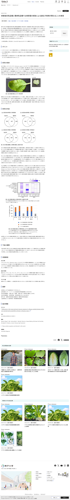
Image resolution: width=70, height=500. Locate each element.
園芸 (10, 21)
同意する (64, 497)
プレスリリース (15, 5)
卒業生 (37, 476)
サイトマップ (43, 494)
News (33, 1)
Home (29, 1)
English (65, 11)
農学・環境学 (4, 20)
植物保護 (26, 21)
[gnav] (68, 2)
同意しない (55, 497)
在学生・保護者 (39, 474)
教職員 (37, 480)
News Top (3, 5)
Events (37, 1)
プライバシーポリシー (29, 494)
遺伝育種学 (14, 21)
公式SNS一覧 (50, 478)
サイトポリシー (37, 494)
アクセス (49, 474)
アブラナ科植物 (20, 21)
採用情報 (49, 476)
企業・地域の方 (39, 478)
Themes (42, 1)
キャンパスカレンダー (51, 480)
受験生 (37, 472)
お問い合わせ (50, 472)
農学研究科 (4, 336)
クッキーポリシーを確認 (32, 498)
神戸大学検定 (50, 482)
